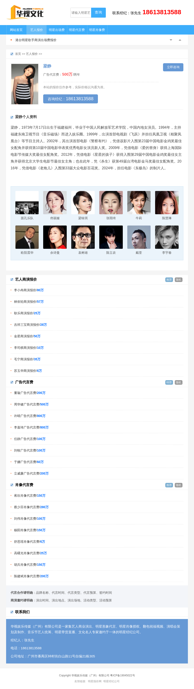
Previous (171, 40)
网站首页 (16, 30)
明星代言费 (77, 30)
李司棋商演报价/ (29, 347)
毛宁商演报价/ (27, 359)
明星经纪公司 (111, 681)
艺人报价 (36, 30)
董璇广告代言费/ (29, 393)
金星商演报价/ (27, 336)
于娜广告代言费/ (29, 462)
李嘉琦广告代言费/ (31, 427)
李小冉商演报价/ (29, 290)
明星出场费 (57, 30)
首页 (18, 54)
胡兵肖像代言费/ (29, 564)
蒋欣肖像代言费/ (29, 495)
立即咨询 (173, 67)
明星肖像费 (97, 30)
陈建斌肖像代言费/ (31, 576)
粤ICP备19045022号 (122, 675)
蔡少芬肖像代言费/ (31, 507)
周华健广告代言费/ (31, 404)
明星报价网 (95, 681)
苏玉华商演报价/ (28, 370)
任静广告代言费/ (29, 439)
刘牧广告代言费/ (29, 450)
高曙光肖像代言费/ (30, 553)
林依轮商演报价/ (29, 301)
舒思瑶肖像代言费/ (29, 541)
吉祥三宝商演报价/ (30, 324)
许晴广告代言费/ (29, 416)
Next (180, 40)
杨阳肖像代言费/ (29, 530)
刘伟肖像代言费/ (29, 518)
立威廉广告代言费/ (31, 473)
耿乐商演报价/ (27, 313)
